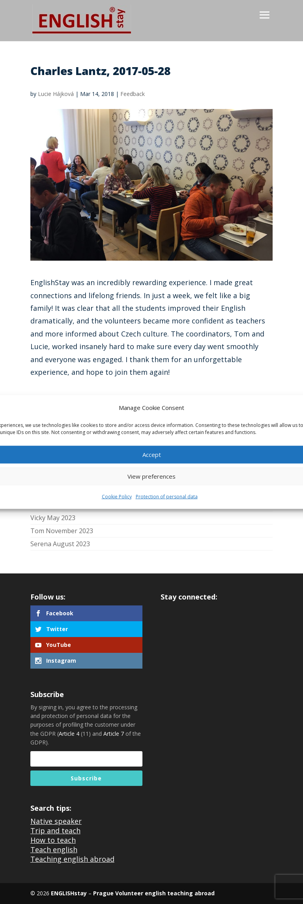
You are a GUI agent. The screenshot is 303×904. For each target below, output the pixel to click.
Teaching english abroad (72, 859)
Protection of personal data (167, 496)
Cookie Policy (117, 496)
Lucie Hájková (56, 94)
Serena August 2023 (60, 543)
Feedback (132, 94)
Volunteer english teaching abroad (164, 893)
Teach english (53, 849)
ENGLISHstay (69, 893)
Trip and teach (55, 830)
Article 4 (69, 733)
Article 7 (113, 733)
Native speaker (56, 821)
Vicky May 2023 (52, 517)
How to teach (53, 840)
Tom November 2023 (61, 530)
